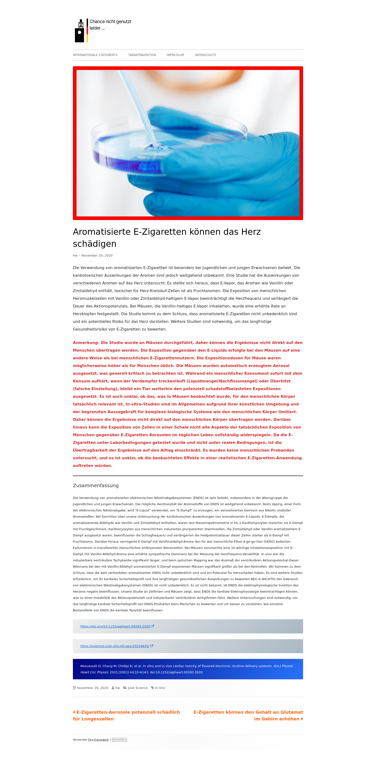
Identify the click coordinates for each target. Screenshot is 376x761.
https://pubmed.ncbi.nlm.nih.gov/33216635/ (117, 646)
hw (75, 255)
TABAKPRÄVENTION (142, 55)
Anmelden (119, 739)
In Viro (160, 688)
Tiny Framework (98, 739)
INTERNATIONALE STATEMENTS (95, 55)
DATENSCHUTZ (205, 55)
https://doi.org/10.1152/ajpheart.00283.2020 (117, 626)
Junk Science (138, 688)
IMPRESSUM (175, 55)
